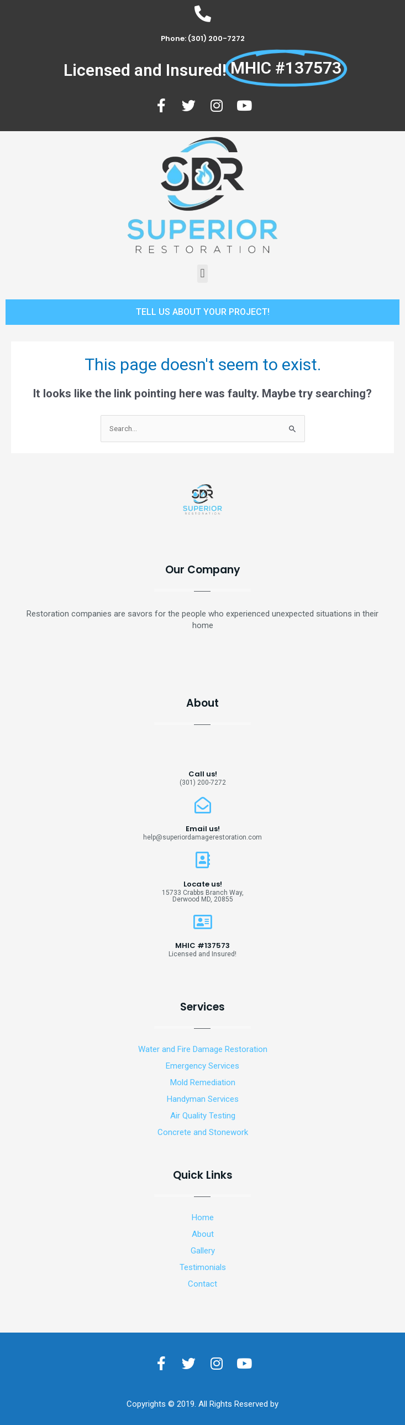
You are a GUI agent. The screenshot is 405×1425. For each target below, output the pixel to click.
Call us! (202, 774)
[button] (202, 274)
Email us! (203, 828)
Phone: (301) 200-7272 (203, 38)
